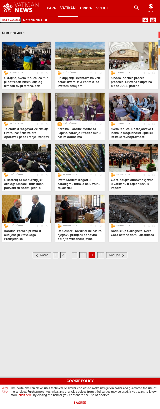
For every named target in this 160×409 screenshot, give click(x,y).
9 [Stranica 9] (74, 255)
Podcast (145, 20)
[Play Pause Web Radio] (47, 20)
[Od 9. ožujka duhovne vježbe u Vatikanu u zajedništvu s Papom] (132, 184)
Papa (51, 8)
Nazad (44, 255)
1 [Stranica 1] (55, 255)
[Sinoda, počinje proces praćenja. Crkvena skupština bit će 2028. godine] (131, 82)
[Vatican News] (20, 8)
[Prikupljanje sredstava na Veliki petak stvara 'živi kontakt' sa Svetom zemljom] (80, 82)
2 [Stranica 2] (63, 255)
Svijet (102, 8)
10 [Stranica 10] (83, 255)
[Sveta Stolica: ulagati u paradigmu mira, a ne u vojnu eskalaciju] (79, 184)
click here (25, 395)
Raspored (153, 20)
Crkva (86, 8)
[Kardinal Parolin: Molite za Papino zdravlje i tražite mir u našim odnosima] (79, 133)
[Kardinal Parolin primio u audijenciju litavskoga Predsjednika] (22, 235)
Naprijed (114, 255)
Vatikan (68, 8)
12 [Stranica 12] (100, 255)
